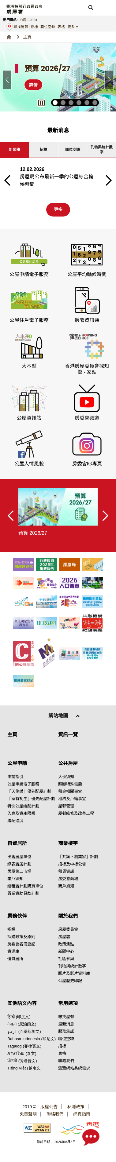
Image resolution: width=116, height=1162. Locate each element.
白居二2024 (28, 20)
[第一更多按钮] (58, 210)
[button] (90, 7)
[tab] (14, 150)
